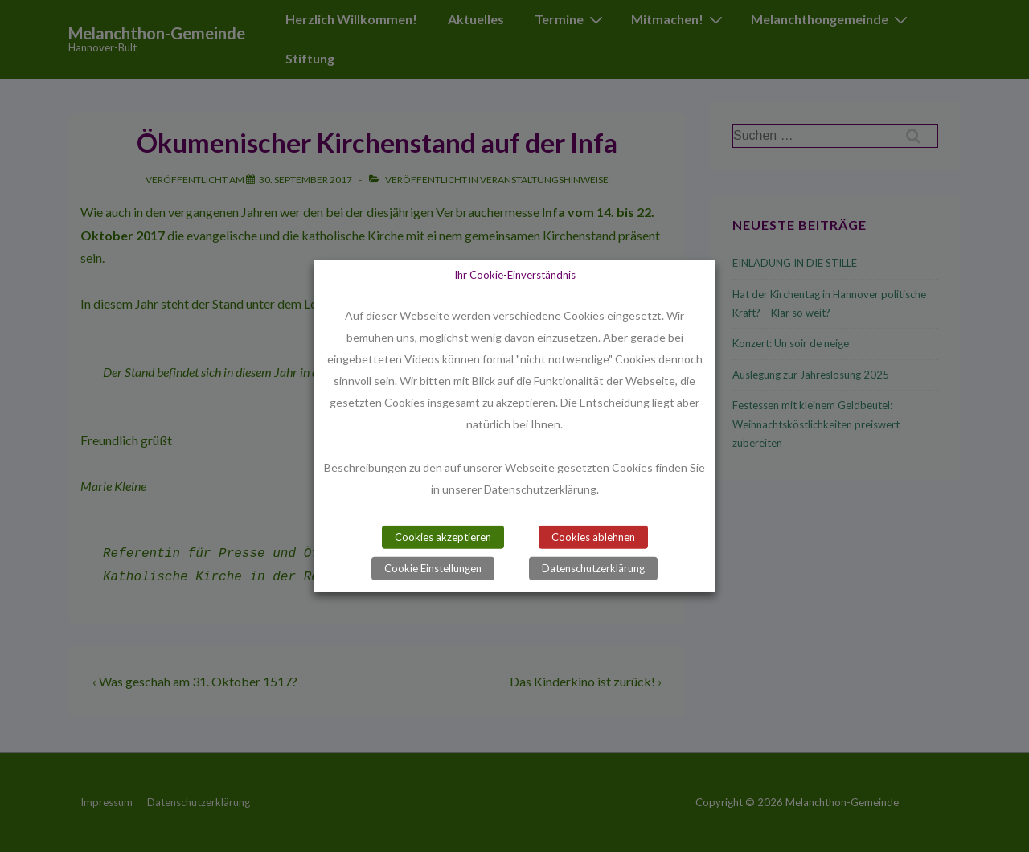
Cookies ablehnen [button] (593, 536)
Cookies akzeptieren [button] (443, 536)
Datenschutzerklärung (593, 567)
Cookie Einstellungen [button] (433, 567)
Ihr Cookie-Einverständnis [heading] (515, 274)
